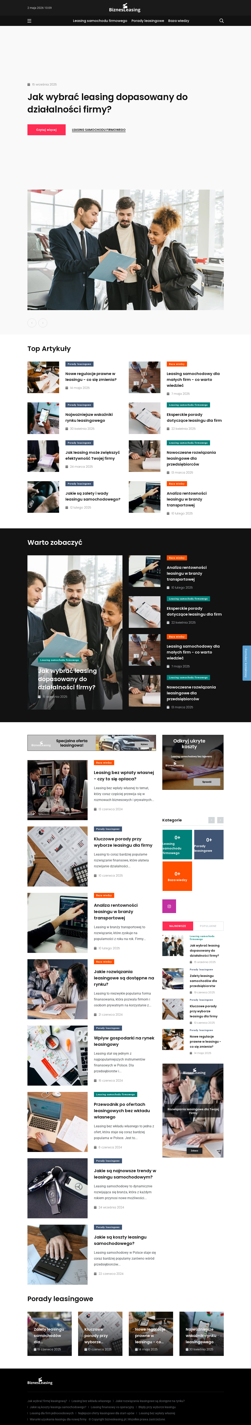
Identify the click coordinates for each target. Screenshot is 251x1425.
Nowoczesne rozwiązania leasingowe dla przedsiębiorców (191, 458)
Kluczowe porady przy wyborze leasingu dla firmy (123, 842)
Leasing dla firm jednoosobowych (52, 1413)
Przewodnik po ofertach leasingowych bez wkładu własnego (122, 1110)
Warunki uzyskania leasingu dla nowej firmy (58, 1419)
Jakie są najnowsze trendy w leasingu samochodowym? (125, 1174)
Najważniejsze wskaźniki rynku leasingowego (201, 1336)
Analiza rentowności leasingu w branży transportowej (187, 499)
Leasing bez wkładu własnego (91, 1401)
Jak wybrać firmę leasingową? (47, 1401)
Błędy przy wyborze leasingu (157, 1407)
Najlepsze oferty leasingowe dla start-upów (106, 1413)
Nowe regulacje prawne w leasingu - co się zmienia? (205, 1041)
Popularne (208, 926)
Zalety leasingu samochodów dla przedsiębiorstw (203, 981)
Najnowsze (177, 926)
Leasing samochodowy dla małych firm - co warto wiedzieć (193, 379)
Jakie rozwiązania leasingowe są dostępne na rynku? (124, 978)
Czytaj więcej (46, 129)
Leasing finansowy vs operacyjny (112, 1407)
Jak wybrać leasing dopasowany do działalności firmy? (107, 103)
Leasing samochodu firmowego (100, 20)
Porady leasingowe (148, 20)
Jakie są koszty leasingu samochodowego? (120, 1240)
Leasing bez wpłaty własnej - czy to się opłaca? (124, 776)
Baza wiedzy (178, 20)
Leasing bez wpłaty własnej (157, 1413)
